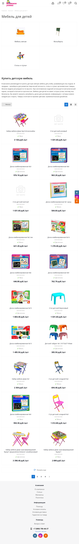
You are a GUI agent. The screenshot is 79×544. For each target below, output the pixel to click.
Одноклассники (77, 201)
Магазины (40, 495)
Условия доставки (39, 512)
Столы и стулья (20, 65)
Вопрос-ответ (39, 524)
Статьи (39, 492)
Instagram (77, 197)
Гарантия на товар (39, 515)
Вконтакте (77, 192)
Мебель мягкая (20, 41)
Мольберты (58, 41)
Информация (39, 502)
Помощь (39, 506)
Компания (39, 485)
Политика (39, 498)
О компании (39, 489)
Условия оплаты (39, 509)
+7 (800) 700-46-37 (40, 529)
